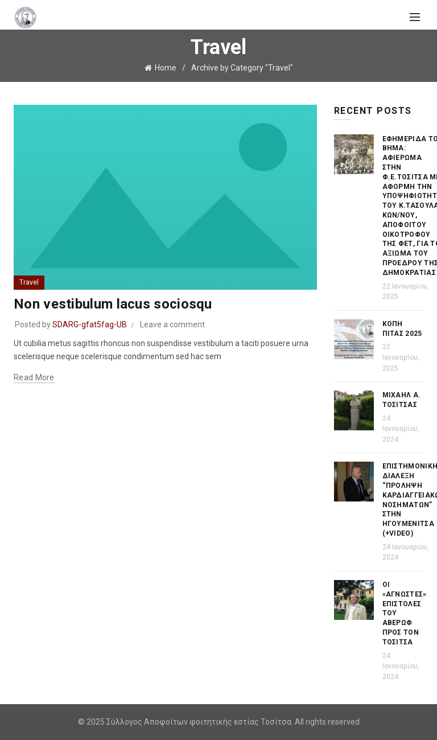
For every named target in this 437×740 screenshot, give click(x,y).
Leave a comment (172, 324)
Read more (34, 377)
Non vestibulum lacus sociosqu (113, 304)
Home (165, 67)
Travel (29, 282)
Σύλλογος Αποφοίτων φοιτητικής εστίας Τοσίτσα (198, 721)
